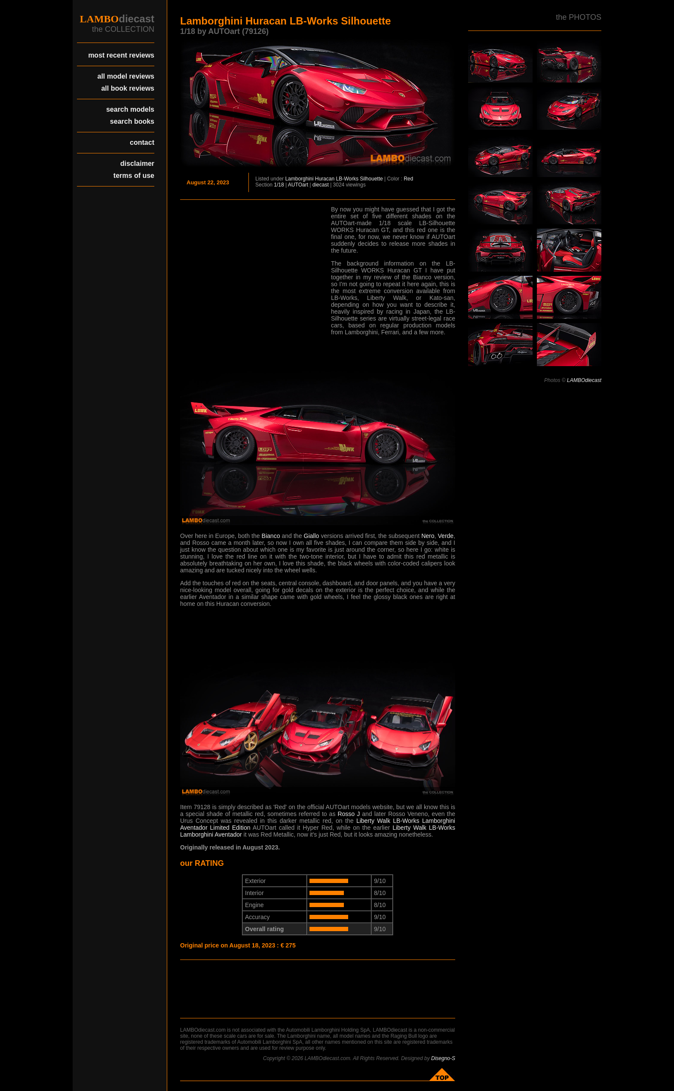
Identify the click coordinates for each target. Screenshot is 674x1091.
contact (142, 142)
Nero (427, 535)
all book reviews (127, 88)
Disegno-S (443, 1058)
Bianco (271, 535)
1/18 (279, 185)
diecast (320, 185)
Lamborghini (299, 179)
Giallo (311, 535)
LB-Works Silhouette (359, 179)
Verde (446, 535)
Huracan (324, 179)
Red (408, 179)
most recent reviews (121, 55)
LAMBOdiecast (584, 380)
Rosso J (348, 813)
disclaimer (137, 163)
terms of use (133, 175)
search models (130, 109)
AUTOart (298, 185)
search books (132, 121)
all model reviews (125, 76)
